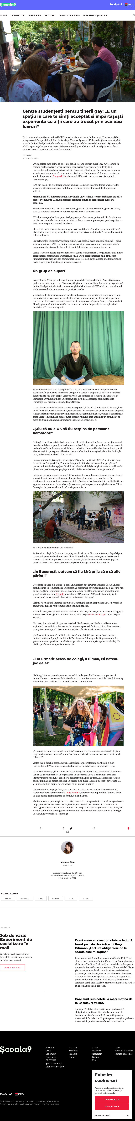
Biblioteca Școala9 (95, 15)
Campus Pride (59, 176)
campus (55, 898)
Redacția (73, 1054)
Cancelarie (34, 15)
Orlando (60, 594)
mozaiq (86, 898)
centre (8, 898)
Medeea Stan (68, 862)
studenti (25, 898)
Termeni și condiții (124, 1050)
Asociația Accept (97, 614)
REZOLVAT (50, 15)
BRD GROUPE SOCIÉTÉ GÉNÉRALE (44, 1104)
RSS (94, 1060)
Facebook (96, 1050)
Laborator (17, 15)
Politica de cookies (124, 1054)
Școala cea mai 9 (70, 15)
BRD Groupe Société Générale (22, 1101)
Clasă (3, 15)
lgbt (41, 898)
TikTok (95, 1057)
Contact (72, 1057)
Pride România (73, 792)
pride (71, 898)
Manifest (73, 1050)
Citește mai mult (12, 967)
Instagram (97, 1054)
